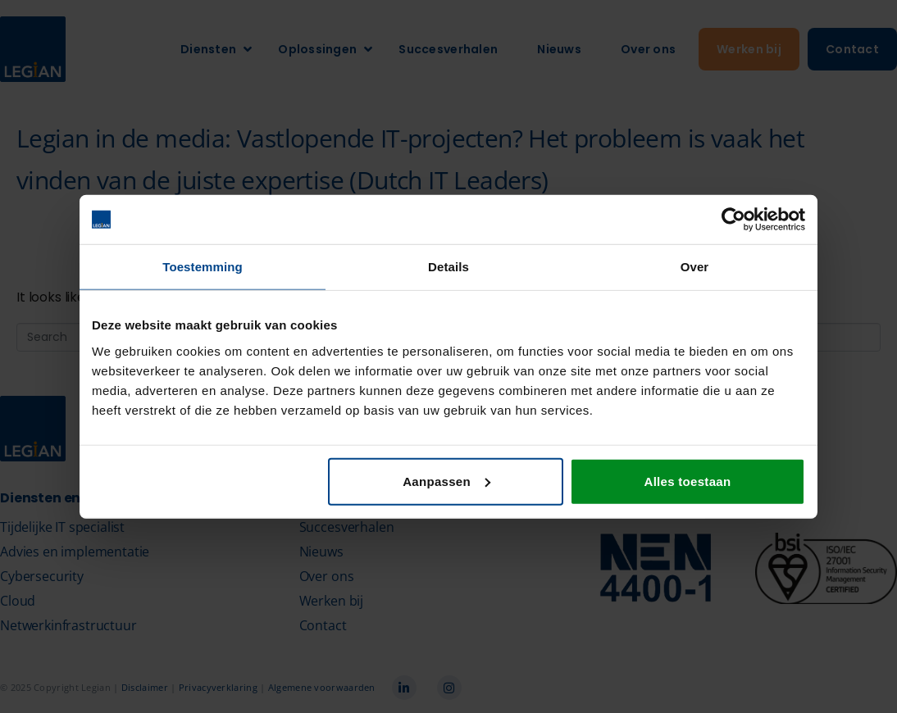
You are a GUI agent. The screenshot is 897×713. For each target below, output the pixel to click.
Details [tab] (448, 267)
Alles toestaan (687, 481)
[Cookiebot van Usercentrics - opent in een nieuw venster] (733, 219)
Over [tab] (695, 267)
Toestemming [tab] (202, 267)
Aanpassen (446, 481)
